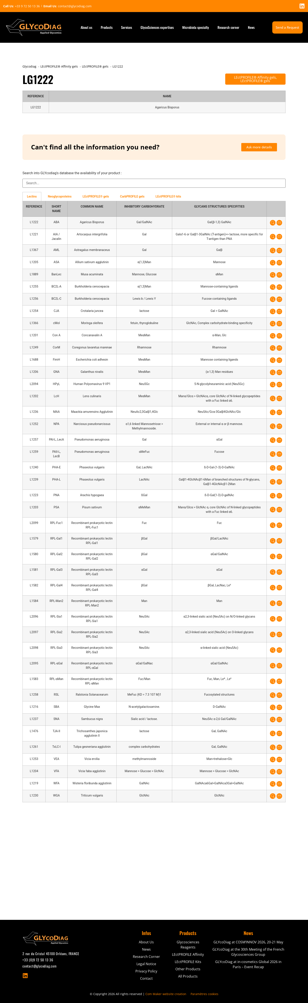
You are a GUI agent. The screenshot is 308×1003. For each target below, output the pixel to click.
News (251, 27)
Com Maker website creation (165, 994)
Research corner (228, 27)
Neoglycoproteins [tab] (60, 196)
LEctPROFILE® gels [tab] (96, 196)
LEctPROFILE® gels (255, 80)
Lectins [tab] (32, 196)
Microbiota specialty (195, 27)
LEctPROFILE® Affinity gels (255, 77)
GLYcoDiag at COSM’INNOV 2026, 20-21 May (248, 942)
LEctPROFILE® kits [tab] (168, 196)
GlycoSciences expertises (157, 27)
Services (126, 27)
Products (107, 27)
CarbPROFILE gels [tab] (132, 196)
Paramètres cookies (204, 994)
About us (86, 27)
